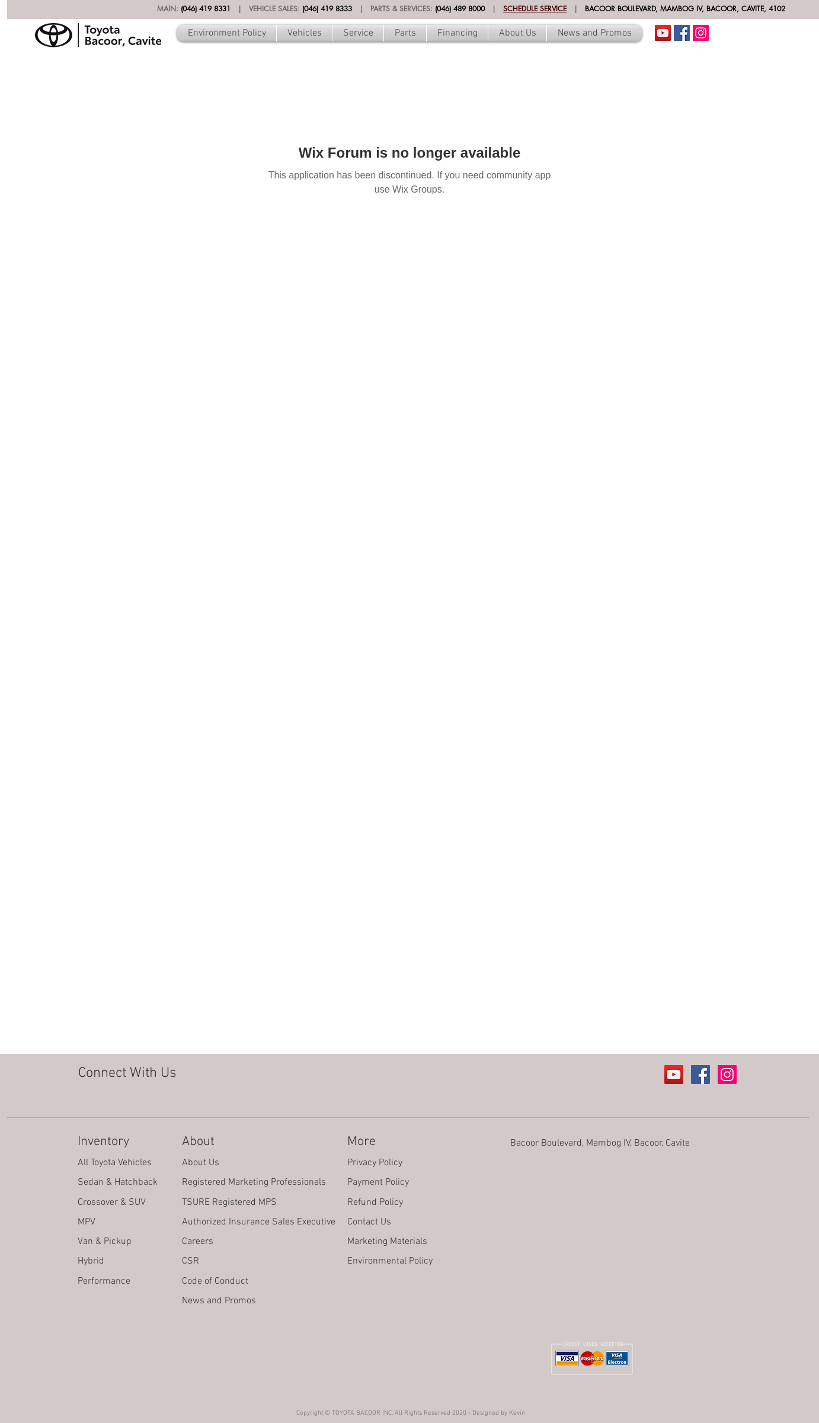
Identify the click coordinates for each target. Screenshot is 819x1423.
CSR (190, 1261)
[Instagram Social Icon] (701, 33)
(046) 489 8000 (460, 9)
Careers (197, 1242)
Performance (104, 1281)
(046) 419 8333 (327, 9)
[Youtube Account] (663, 33)
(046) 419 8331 (206, 9)
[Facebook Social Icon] (682, 33)
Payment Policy (378, 1182)
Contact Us (369, 1222)
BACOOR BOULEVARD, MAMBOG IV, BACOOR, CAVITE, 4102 (685, 9)
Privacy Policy (374, 1163)
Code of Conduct (215, 1281)
